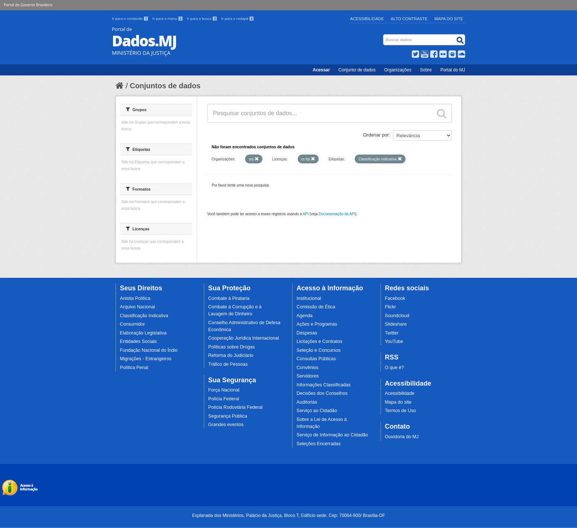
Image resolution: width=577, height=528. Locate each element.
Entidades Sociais (138, 341)
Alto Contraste (409, 19)
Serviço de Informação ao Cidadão (332, 434)
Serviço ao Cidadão (317, 410)
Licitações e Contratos (320, 341)
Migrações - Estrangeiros (145, 358)
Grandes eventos (226, 424)
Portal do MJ (452, 69)
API (306, 214)
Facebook (395, 298)
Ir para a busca (202, 18)
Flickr (390, 306)
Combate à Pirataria (228, 298)
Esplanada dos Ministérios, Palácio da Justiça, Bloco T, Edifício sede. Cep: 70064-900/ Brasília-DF (288, 515)
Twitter (392, 333)
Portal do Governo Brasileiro (28, 4)
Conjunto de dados (357, 69)
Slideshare (396, 324)
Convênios (308, 367)
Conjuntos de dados (165, 86)
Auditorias (307, 402)
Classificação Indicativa (144, 315)
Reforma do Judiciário (231, 355)
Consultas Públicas (316, 358)
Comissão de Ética (316, 306)
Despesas (307, 333)
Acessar (321, 69)
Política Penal (134, 367)
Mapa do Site (449, 19)
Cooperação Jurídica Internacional (243, 338)
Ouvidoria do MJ (402, 436)
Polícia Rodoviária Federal (235, 407)
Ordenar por (376, 135)
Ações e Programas (317, 324)
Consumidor (132, 324)
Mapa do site (398, 402)
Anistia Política (135, 298)
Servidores (308, 376)
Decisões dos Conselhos (322, 393)
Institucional (309, 298)
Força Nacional (224, 390)
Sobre (426, 69)
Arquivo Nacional (137, 306)
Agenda (304, 315)
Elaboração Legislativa (143, 333)
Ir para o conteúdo (130, 18)
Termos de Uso (400, 410)
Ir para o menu (168, 18)
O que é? (394, 367)
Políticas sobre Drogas (231, 347)
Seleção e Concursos (319, 350)
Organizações (397, 69)
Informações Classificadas (324, 384)
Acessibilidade (367, 19)
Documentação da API (337, 214)
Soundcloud (397, 315)
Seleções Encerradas (319, 443)
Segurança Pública (227, 416)
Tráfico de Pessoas (228, 364)
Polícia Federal (223, 398)
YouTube (394, 341)
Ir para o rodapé (237, 18)
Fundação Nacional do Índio (149, 350)
